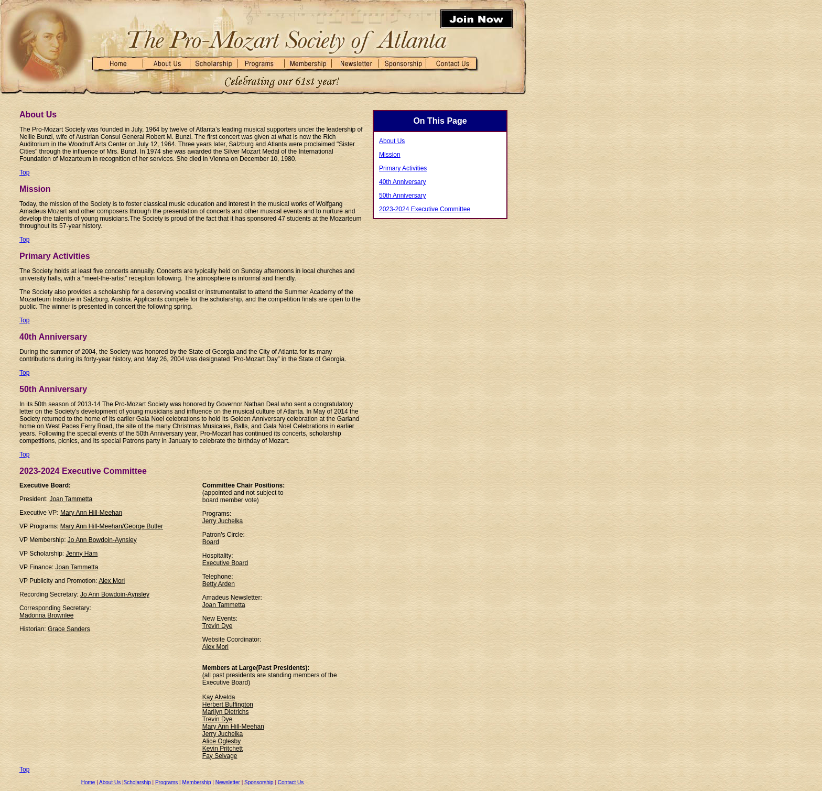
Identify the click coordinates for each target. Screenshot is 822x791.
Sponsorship (259, 782)
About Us (110, 782)
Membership (196, 782)
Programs (166, 782)
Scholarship (137, 782)
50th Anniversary (402, 195)
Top (24, 172)
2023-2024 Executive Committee (424, 209)
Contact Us (291, 782)
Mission (390, 154)
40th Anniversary (402, 182)
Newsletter (227, 782)
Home (88, 782)
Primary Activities (403, 168)
